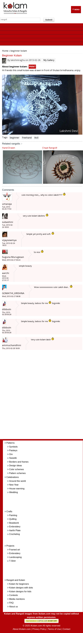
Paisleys (13, 450)
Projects (10, 546)
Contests (13, 595)
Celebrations (12, 477)
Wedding (13, 492)
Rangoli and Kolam (15, 580)
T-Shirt (12, 561)
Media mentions (17, 599)
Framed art (14, 549)
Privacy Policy (39, 629)
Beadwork (14, 523)
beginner (14, 137)
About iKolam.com (22, 629)
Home (5, 50)
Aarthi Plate (15, 530)
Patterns (10, 443)
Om (11, 454)
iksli (36, 137)
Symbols (13, 447)
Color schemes (16, 469)
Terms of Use (54, 629)
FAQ (11, 603)
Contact (66, 629)
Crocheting (14, 534)
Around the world (17, 481)
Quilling (12, 519)
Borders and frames (19, 462)
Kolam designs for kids (20, 591)
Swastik (13, 458)
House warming (16, 488)
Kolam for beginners (19, 584)
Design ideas (15, 465)
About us (13, 606)
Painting (13, 515)
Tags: (5, 137)
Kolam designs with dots (21, 587)
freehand (27, 137)
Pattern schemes (17, 473)
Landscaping (15, 557)
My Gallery (48, 60)
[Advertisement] (45, 396)
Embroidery (14, 526)
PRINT (32, 66)
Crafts (9, 511)
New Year (14, 485)
